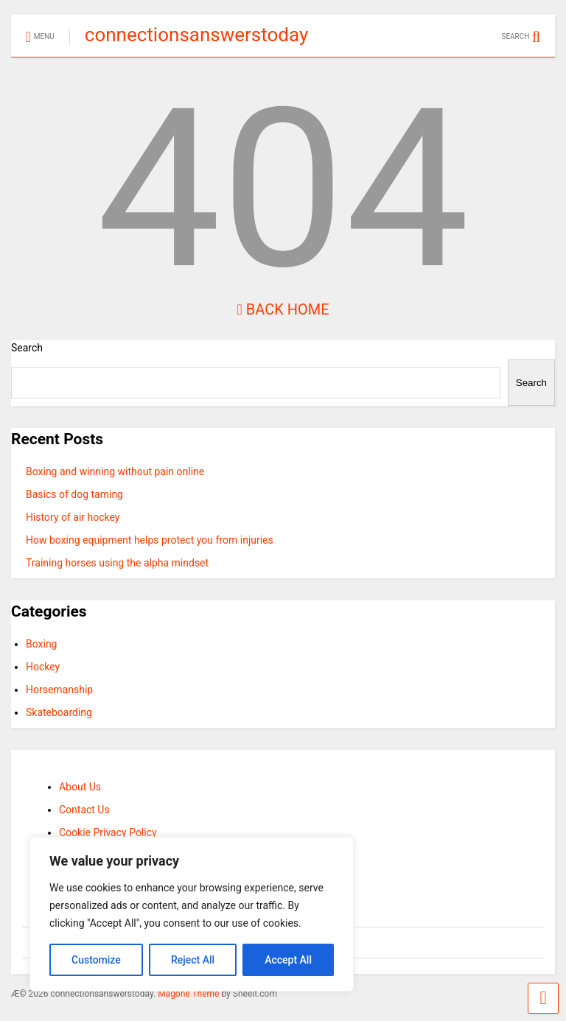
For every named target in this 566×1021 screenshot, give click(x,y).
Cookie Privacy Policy (108, 832)
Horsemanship (59, 689)
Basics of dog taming (74, 494)
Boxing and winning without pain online (115, 471)
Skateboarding (59, 712)
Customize (96, 960)
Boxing (41, 644)
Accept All (288, 960)
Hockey (43, 667)
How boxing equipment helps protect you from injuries (149, 540)
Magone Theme (188, 994)
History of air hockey (73, 517)
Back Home (283, 309)
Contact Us (84, 809)
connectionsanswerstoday (196, 35)
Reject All (192, 960)
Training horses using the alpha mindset (117, 563)
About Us (80, 787)
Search (27, 348)
